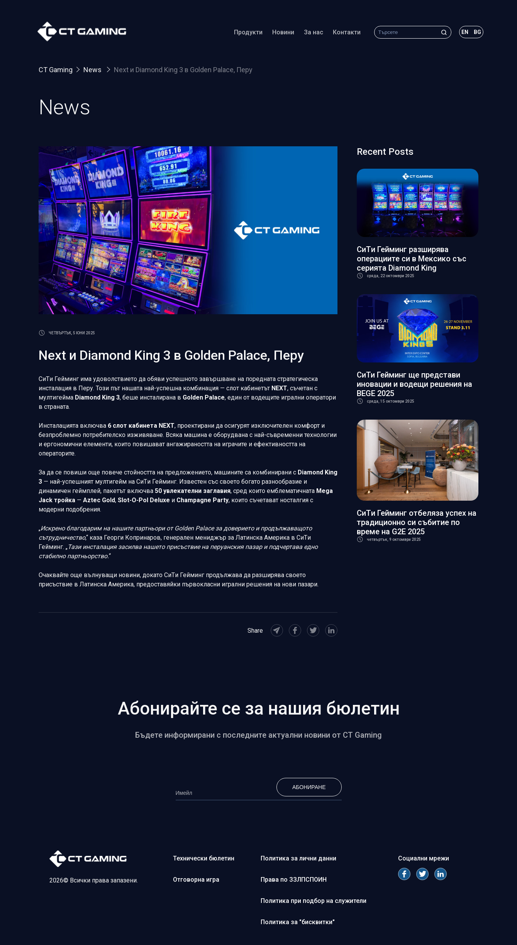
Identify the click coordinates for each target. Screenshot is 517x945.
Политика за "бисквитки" (298, 922)
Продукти (246, 32)
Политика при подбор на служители (313, 900)
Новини (282, 32)
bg (476, 32)
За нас (312, 32)
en (463, 32)
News (93, 70)
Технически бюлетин (203, 858)
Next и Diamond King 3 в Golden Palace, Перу (183, 70)
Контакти (345, 32)
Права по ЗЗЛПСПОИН (294, 879)
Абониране (309, 787)
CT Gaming (56, 70)
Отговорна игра (196, 879)
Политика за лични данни (298, 858)
